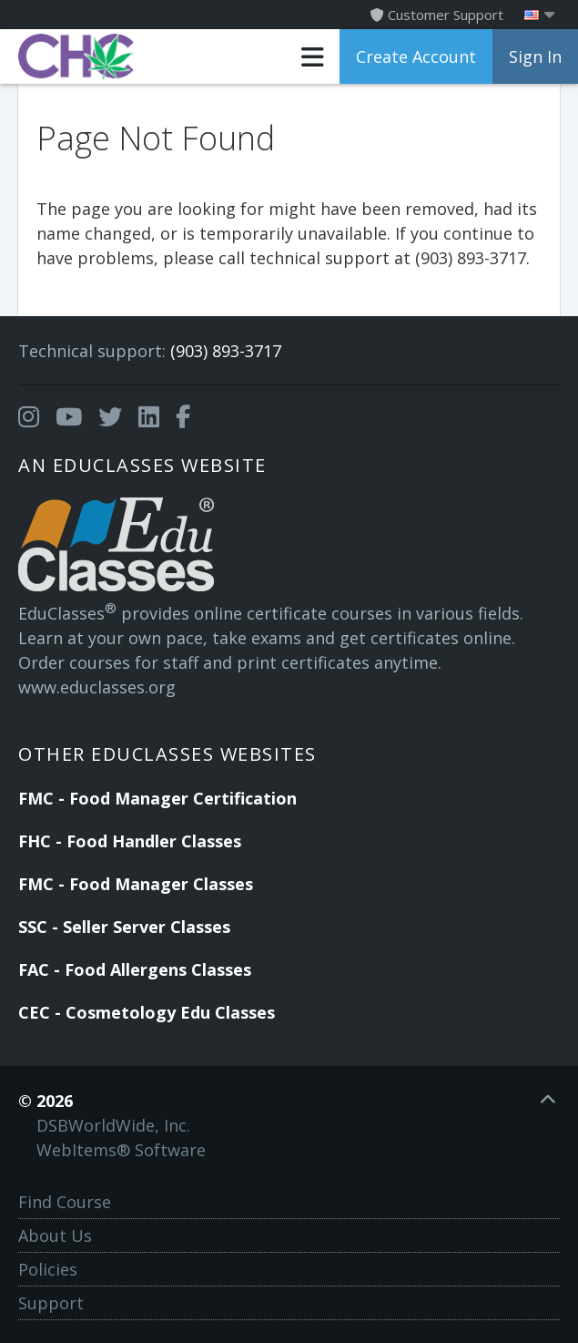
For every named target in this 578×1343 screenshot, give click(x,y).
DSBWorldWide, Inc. (113, 1125)
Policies (47, 1269)
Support (51, 1303)
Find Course (64, 1202)
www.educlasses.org (97, 687)
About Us (55, 1235)
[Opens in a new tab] (28, 417)
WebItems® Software (121, 1150)
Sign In (535, 56)
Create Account (416, 56)
